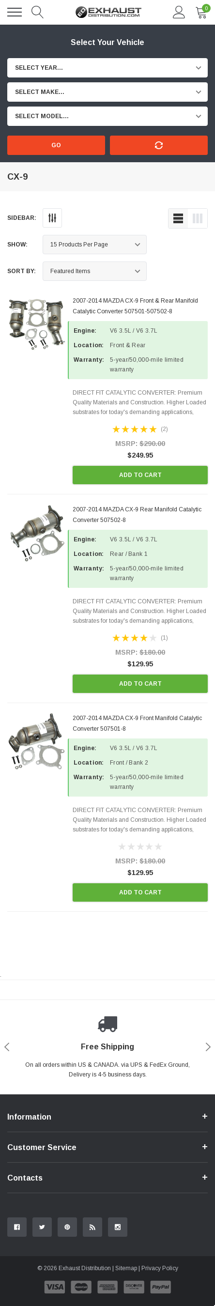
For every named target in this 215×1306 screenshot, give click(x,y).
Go (56, 145)
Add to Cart (140, 475)
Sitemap (126, 1268)
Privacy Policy (159, 1268)
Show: (17, 244)
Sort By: (21, 271)
